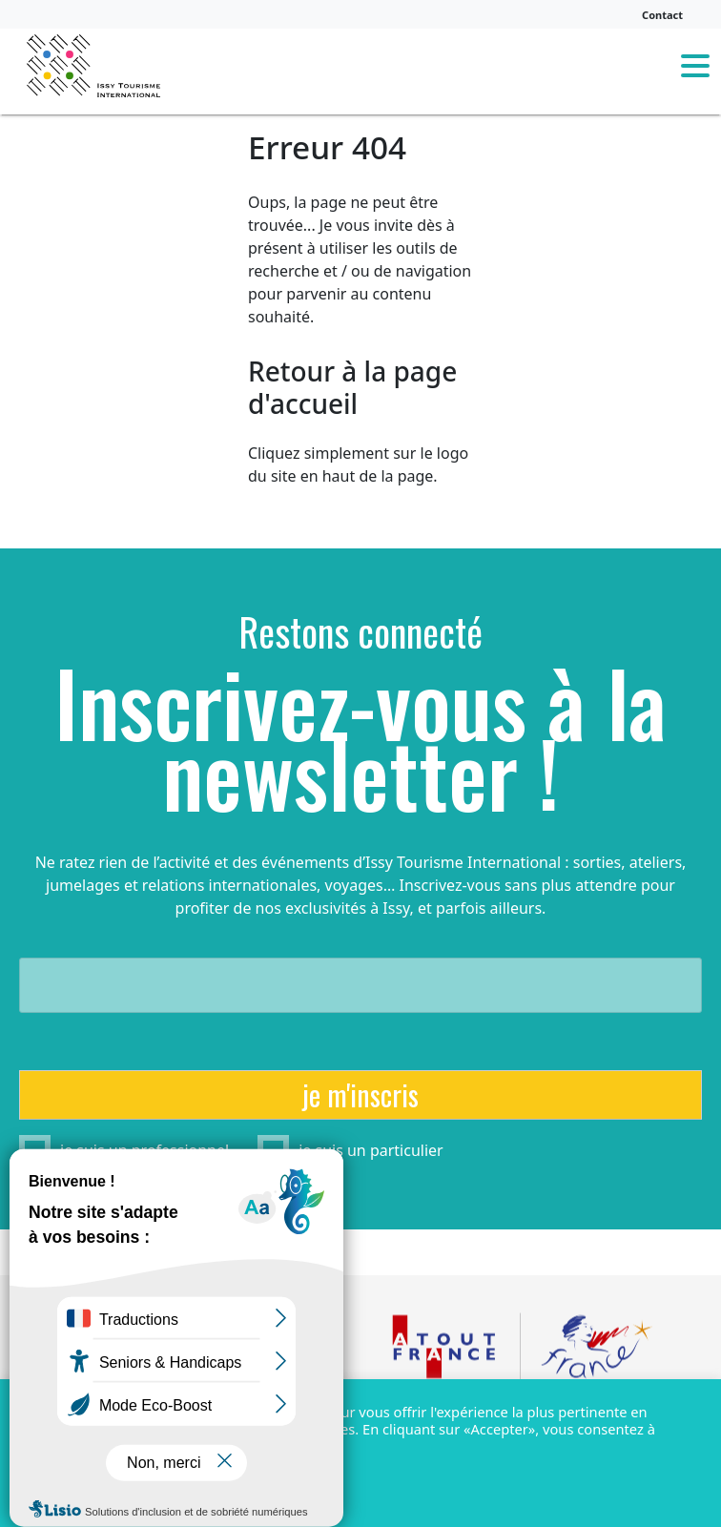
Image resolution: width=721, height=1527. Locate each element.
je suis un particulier (371, 1150)
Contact (662, 15)
